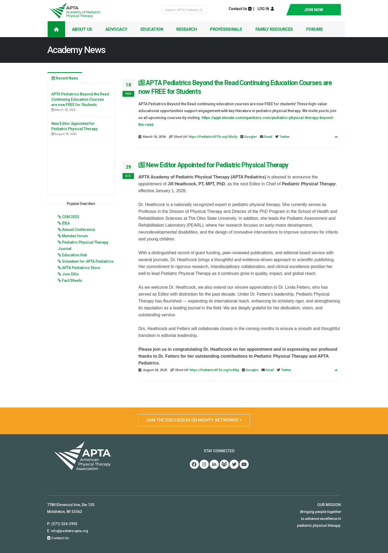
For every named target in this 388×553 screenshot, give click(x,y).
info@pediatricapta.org (71, 531)
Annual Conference (78, 229)
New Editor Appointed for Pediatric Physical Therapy (213, 165)
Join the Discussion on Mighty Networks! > (194, 420)
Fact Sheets (72, 280)
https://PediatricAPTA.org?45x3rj (212, 137)
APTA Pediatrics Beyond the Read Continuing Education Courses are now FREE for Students (80, 99)
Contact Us (240, 9)
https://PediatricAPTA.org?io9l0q (214, 370)
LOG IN (264, 9)
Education (152, 29)
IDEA (66, 223)
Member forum (75, 236)
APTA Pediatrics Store (81, 268)
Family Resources (274, 29)
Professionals (226, 29)
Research (186, 29)
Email (268, 137)
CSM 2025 (70, 217)
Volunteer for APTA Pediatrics (88, 261)
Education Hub (74, 255)
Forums (314, 29)
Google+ (250, 137)
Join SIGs (70, 274)
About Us (82, 29)
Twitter (284, 137)
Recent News (65, 78)
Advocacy (116, 29)
